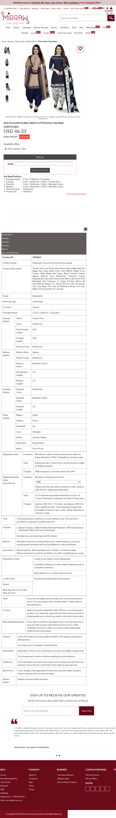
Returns (5, 249)
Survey (65, 8)
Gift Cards (96, 8)
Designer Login (63, 778)
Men (81, 27)
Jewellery (64, 27)
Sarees (16, 27)
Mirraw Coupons (92, 775)
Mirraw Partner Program (67, 782)
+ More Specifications (76, 194)
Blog (30, 782)
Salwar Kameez (41, 27)
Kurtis (54, 27)
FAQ (2, 789)
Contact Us (33, 778)
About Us (32, 775)
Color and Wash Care (10, 253)
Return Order (56, 8)
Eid (106, 27)
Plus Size (78, 33)
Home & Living (64, 33)
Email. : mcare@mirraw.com (11, 800)
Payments (5, 245)
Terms (31, 786)
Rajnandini (37, 296)
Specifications (7, 234)
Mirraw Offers (91, 778)
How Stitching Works (8, 778)
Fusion (49, 32)
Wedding (93, 27)
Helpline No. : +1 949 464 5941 (12, 797)
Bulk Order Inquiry (77, 8)
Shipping (5, 238)
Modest (24, 33)
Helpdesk (4, 793)
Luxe (35, 32)
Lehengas (26, 27)
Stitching (5, 242)
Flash (90, 32)
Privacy (32, 789)
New (8, 27)
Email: (11, 164)
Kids (74, 27)
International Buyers (65, 775)
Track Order (44, 8)
